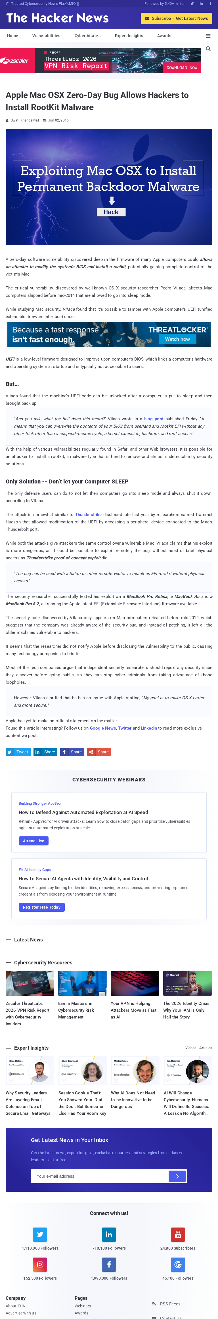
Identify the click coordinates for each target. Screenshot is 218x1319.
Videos (191, 1048)
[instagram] (40, 1272)
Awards (164, 35)
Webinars (83, 1306)
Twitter (125, 728)
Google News (103, 728)
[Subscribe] (177, 1176)
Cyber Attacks (88, 35)
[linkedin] (109, 1242)
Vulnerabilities (46, 35)
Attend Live (33, 841)
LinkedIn (149, 728)
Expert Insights (129, 35)
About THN (16, 1306)
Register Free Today (41, 907)
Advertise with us (21, 1313)
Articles (205, 1048)
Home (12, 35)
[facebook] (109, 1272)
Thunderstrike (88, 514)
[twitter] (40, 1242)
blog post (154, 418)
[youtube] (177, 1242)
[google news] (177, 1270)
